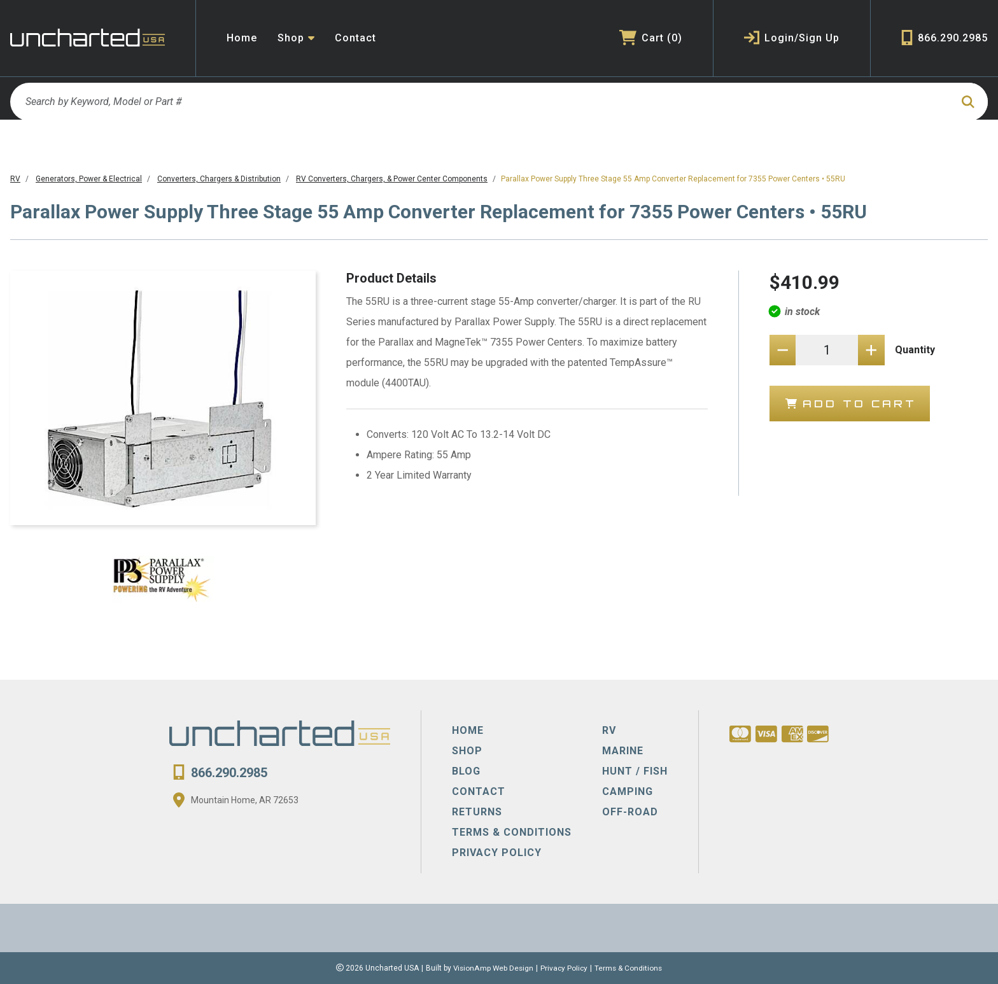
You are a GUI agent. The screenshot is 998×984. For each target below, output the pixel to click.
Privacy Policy (564, 968)
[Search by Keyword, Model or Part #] (480, 102)
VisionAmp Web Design (492, 968)
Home (242, 38)
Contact (355, 38)
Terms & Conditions (630, 968)
